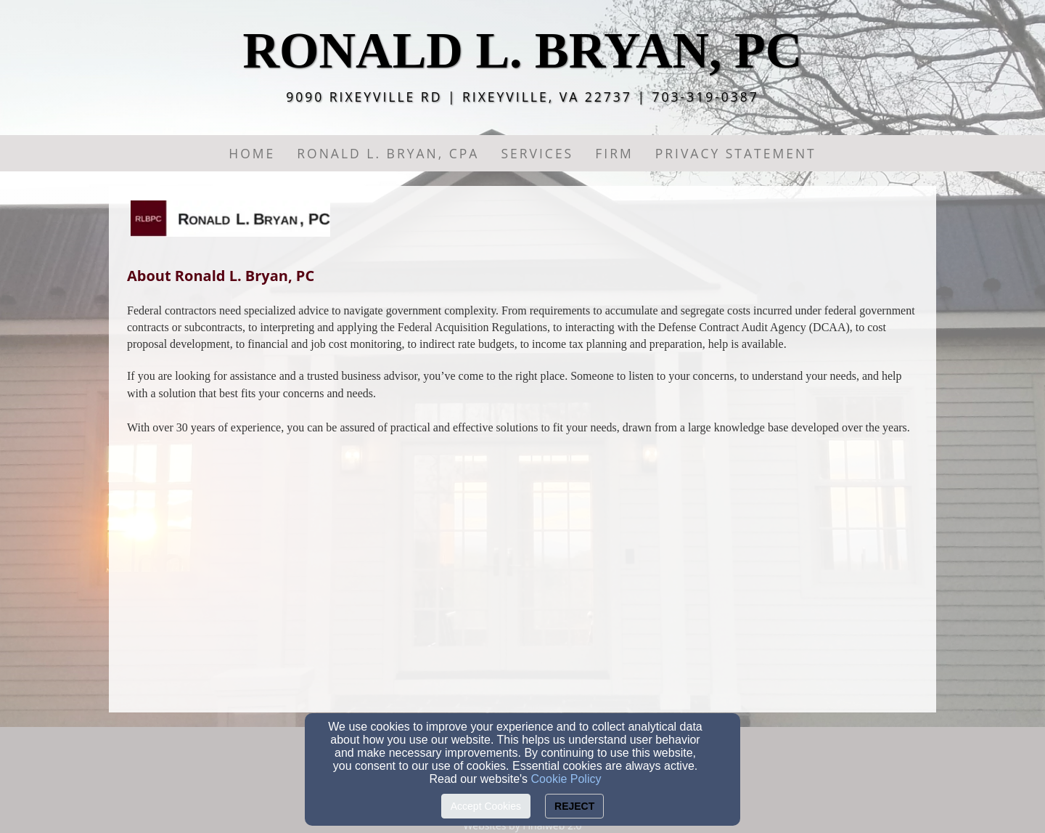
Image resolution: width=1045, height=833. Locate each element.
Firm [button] (614, 153)
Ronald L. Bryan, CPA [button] (388, 153)
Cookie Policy (566, 779)
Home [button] (252, 153)
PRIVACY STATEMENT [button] (735, 153)
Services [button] (537, 153)
